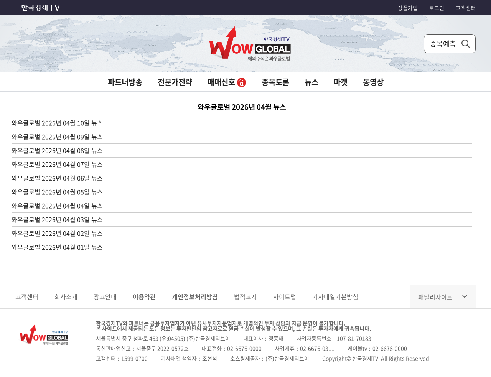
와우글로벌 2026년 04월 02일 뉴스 (57, 233)
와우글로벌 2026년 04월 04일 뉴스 (57, 205)
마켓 (341, 81)
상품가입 (408, 8)
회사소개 (65, 296)
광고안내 (105, 296)
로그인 (436, 8)
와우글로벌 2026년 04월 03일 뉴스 (57, 219)
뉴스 (311, 81)
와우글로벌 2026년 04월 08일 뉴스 (57, 150)
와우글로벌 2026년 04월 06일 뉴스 (57, 178)
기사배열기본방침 (335, 296)
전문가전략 (175, 81)
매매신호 (227, 81)
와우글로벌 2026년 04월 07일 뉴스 (57, 164)
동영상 (373, 81)
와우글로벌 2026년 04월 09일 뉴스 (57, 136)
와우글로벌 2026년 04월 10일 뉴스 (57, 122)
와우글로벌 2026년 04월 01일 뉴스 (57, 247)
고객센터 (466, 8)
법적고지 (245, 296)
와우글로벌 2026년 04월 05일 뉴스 (57, 191)
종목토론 (275, 81)
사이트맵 (284, 296)
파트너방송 (125, 81)
